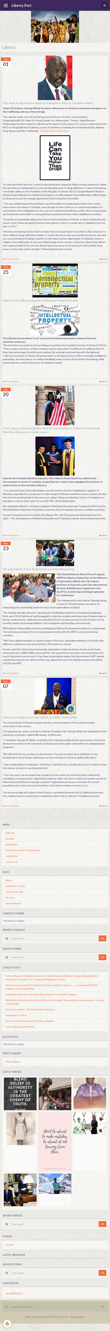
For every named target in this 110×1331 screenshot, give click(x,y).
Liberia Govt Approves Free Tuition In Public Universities (40, 717)
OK (102, 938)
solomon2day (12, 258)
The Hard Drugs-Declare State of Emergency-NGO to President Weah (48, 103)
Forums (9, 1244)
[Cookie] (7, 1324)
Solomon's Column (15, 885)
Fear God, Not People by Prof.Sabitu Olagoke (29, 1020)
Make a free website (36, 1316)
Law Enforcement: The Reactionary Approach (30, 1009)
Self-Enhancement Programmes (22, 850)
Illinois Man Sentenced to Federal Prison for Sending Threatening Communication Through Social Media (54, 1002)
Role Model (11, 844)
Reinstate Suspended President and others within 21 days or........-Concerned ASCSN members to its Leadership (51, 987)
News (104, 258)
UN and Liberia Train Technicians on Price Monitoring (38, 569)
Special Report (13, 903)
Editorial (9, 832)
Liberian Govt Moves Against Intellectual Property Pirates (40, 300)
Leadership (11, 855)
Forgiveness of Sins (15, 1015)
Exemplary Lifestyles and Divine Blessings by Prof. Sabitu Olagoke (41, 994)
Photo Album (12, 1061)
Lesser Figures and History (19, 1026)
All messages (14, 1293)
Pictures (10, 897)
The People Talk (14, 891)
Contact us (11, 861)
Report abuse (77, 1316)
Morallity (10, 838)
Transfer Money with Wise (53, 130)
